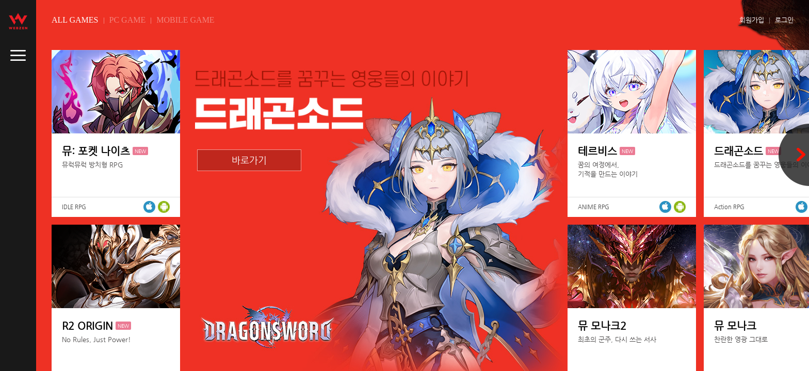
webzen (18, 21)
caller (18, 55)
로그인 (784, 20)
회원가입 (751, 20)
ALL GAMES (75, 19)
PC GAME (127, 19)
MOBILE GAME (185, 19)
